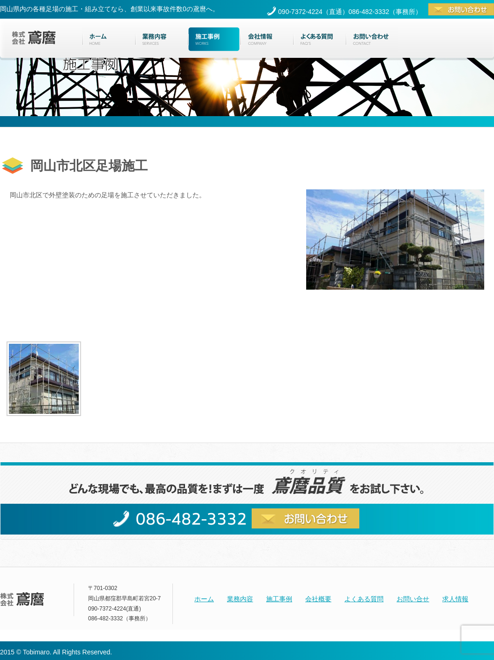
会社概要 (318, 599)
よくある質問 (364, 599)
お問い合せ (413, 599)
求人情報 (455, 599)
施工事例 (279, 599)
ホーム (204, 599)
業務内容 (240, 599)
